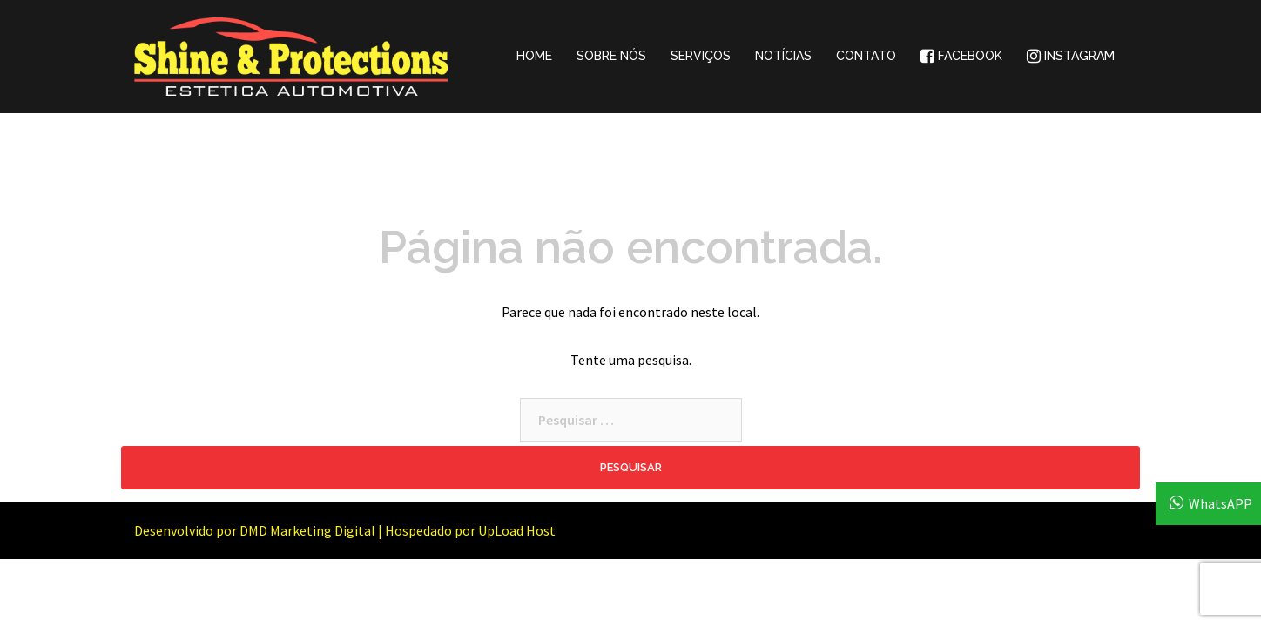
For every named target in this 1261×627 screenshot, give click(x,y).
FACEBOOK (961, 56)
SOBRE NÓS (611, 56)
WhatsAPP (1220, 503)
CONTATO (866, 56)
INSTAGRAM (1071, 56)
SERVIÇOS (701, 56)
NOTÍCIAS (783, 56)
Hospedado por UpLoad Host (470, 530)
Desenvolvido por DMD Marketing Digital (254, 530)
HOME (534, 56)
